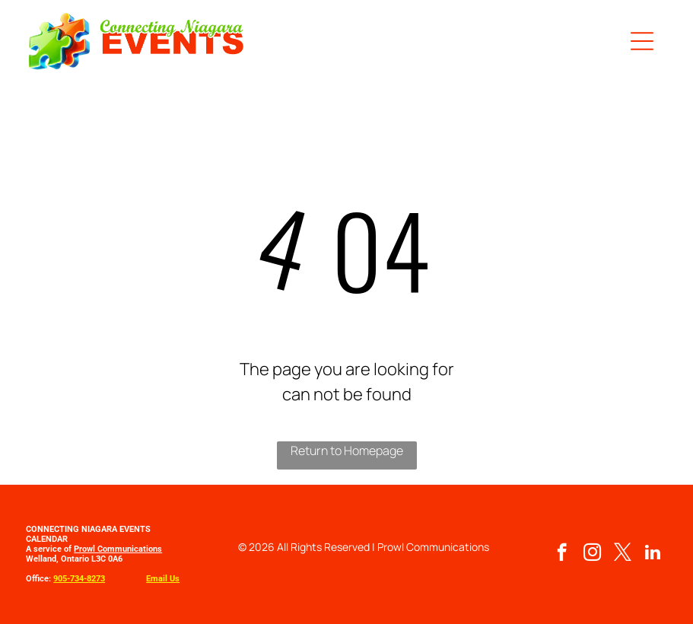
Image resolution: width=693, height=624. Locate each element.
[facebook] (561, 554)
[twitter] (622, 554)
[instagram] (592, 554)
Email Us (163, 579)
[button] (642, 41)
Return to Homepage (347, 450)
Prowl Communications (118, 549)
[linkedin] (653, 554)
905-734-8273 (79, 579)
